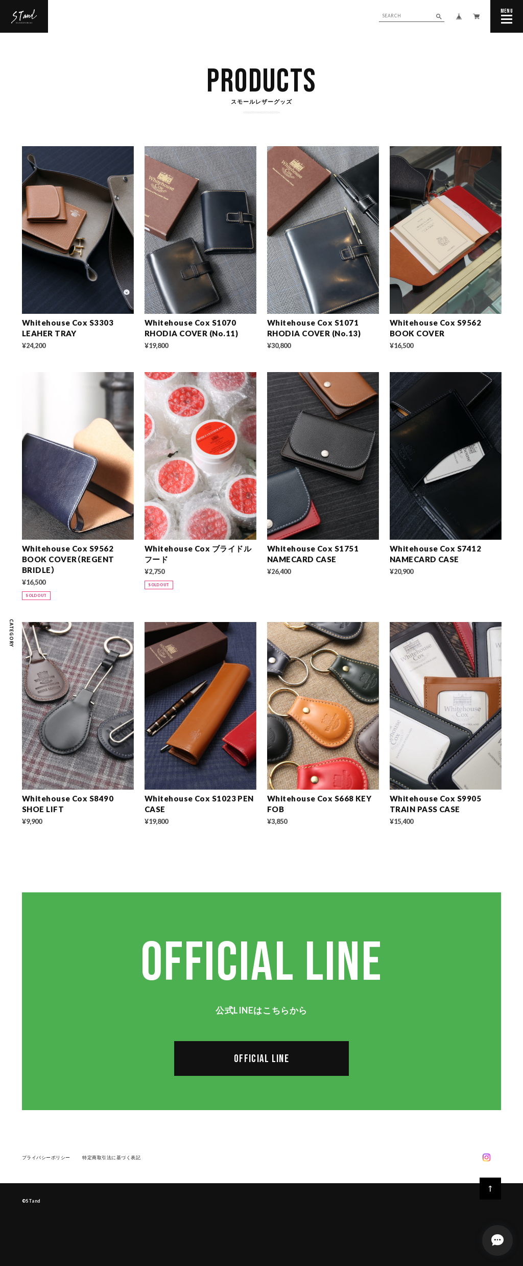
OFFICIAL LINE (261, 1060)
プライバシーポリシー (46, 1158)
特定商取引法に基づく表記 (111, 1158)
